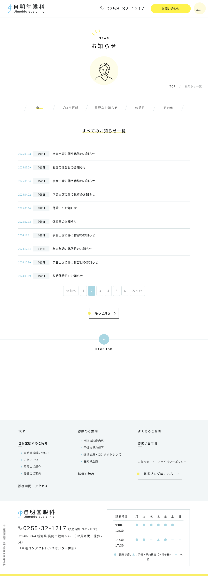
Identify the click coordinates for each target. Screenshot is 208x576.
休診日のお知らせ (47, 208)
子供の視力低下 (94, 447)
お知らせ (143, 461)
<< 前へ (71, 291)
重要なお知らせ (106, 108)
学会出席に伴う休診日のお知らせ (58, 262)
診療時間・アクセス (33, 485)
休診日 (140, 108)
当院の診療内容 (94, 440)
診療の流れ (86, 473)
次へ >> (137, 291)
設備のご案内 (32, 473)
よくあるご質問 (149, 430)
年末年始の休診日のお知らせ (55, 249)
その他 (169, 108)
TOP (172, 86)
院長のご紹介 (32, 466)
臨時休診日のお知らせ (50, 276)
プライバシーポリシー (172, 461)
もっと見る (102, 312)
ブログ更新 (70, 108)
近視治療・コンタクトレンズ (102, 454)
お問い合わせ (171, 8)
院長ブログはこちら (158, 473)
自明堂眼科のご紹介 (33, 443)
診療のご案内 (88, 430)
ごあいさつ (31, 459)
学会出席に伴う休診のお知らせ (56, 154)
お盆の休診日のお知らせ (52, 167)
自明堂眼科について (37, 452)
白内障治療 (91, 461)
